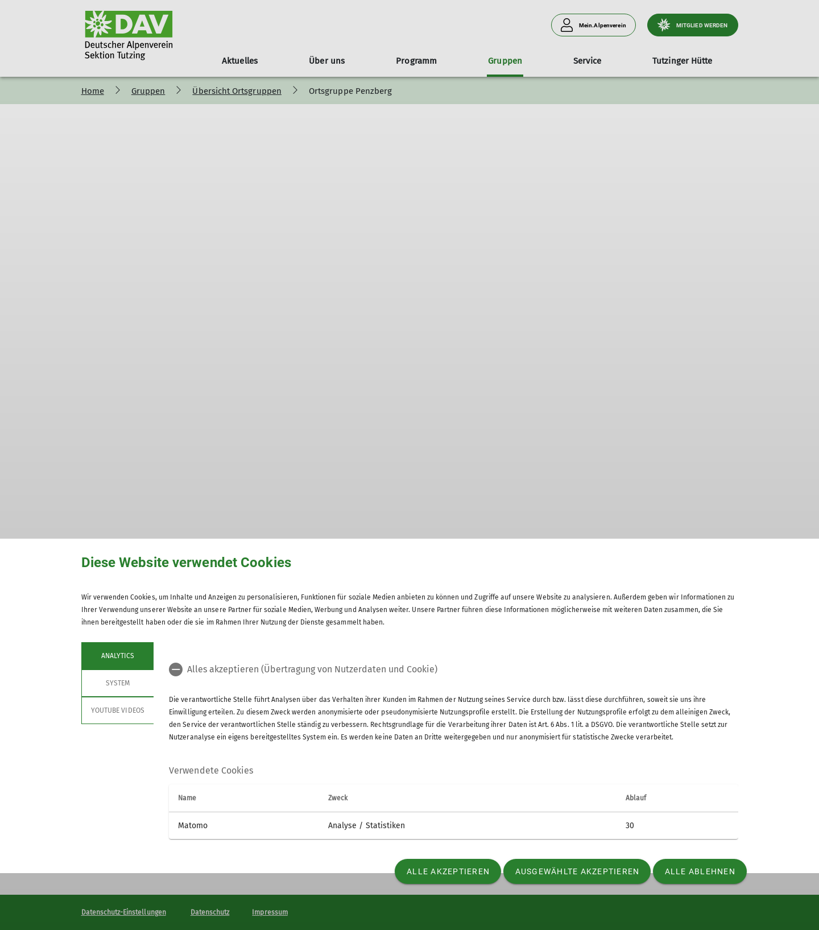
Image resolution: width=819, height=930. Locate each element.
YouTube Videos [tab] (117, 710)
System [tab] (117, 683)
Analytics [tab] (117, 656)
